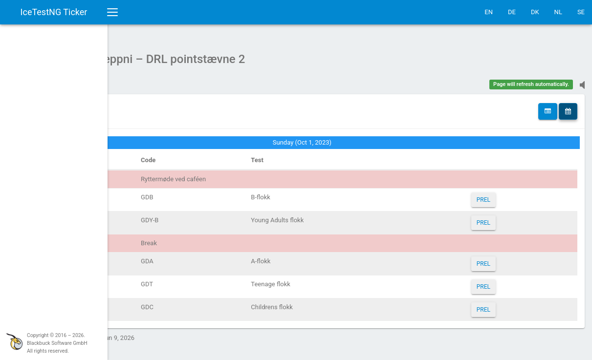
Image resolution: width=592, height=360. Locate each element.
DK (535, 12)
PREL (502, 194)
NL (558, 12)
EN (488, 12)
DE (512, 12)
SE (581, 12)
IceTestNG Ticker (54, 12)
